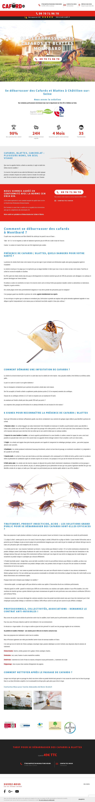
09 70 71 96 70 (47, 61)
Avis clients (87, 786)
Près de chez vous (86, 5)
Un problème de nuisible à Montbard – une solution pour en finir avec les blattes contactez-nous (30, 633)
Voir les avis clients (63, 19)
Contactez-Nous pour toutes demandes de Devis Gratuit (28, 689)
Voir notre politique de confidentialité (46, 800)
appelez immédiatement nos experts (47, 296)
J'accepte (81, 799)
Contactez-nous (70, 5)
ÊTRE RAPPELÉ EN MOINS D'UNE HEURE (50, 5)
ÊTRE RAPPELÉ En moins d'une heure (47, 67)
